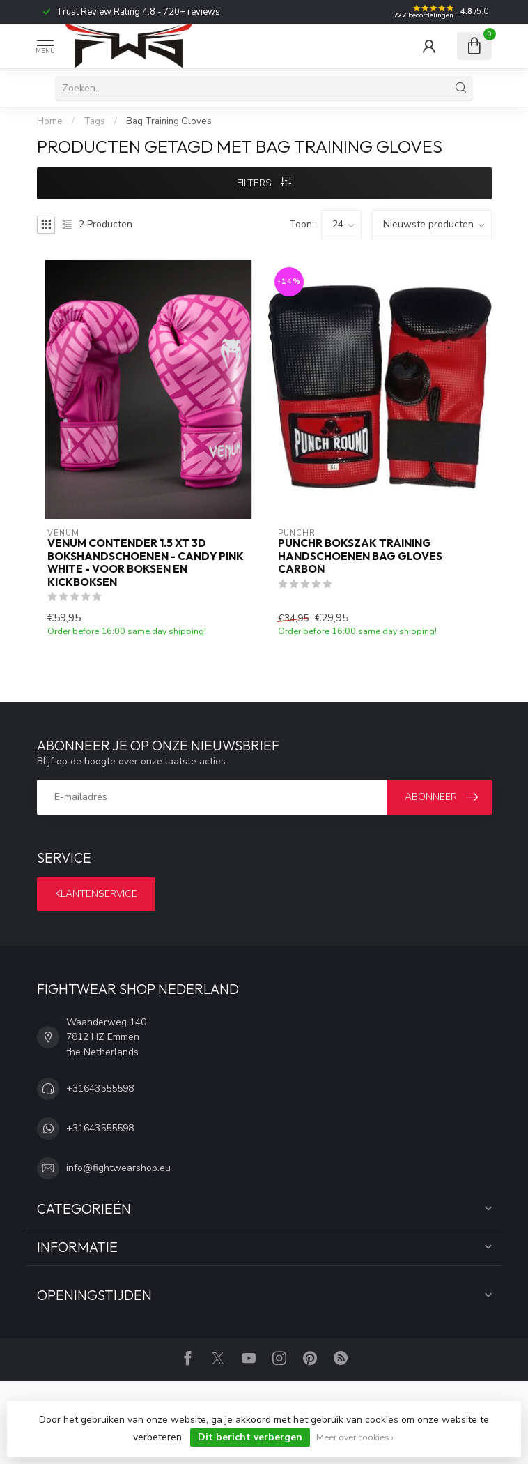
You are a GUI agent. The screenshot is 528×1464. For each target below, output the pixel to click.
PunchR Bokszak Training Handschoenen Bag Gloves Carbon (360, 556)
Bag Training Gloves (169, 121)
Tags (94, 121)
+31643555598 (100, 1088)
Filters (264, 183)
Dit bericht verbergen (250, 1437)
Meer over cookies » (355, 1437)
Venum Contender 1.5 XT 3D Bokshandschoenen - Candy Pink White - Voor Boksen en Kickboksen (145, 562)
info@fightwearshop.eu (118, 1168)
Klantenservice (96, 893)
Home (50, 121)
